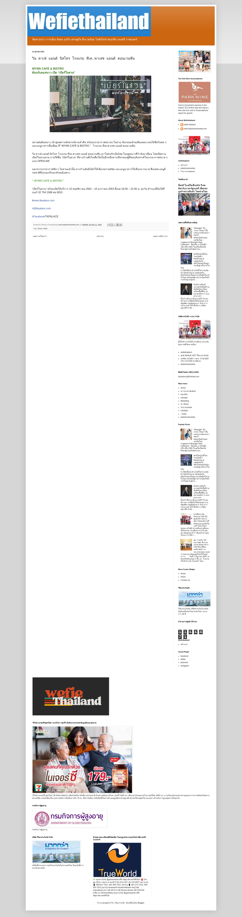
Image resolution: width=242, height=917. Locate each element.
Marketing (185, 401)
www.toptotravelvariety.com (195, 129)
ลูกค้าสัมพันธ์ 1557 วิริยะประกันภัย (195, 355)
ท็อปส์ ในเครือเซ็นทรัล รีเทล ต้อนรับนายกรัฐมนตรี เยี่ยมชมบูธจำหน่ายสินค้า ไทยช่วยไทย (192, 188)
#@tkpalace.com (41, 208)
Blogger (141, 903)
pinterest (184, 662)
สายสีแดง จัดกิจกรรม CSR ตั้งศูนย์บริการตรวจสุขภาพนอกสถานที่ (201, 517)
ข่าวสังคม (185, 404)
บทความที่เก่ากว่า (160, 236)
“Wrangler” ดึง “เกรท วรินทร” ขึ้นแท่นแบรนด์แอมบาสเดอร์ (201, 231)
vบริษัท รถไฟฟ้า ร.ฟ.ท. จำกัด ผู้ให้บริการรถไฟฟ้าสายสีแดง (195, 360)
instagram (185, 666)
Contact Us (185, 580)
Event (40, 228)
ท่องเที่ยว (184, 394)
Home (183, 388)
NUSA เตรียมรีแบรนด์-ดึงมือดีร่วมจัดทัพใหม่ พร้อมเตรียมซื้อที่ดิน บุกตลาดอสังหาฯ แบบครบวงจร (201, 290)
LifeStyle (184, 410)
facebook (184, 656)
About (183, 577)
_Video (183, 414)
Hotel (45, 228)
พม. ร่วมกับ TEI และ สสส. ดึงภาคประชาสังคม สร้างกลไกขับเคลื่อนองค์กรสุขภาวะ (201, 544)
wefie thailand (189, 124)
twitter (183, 659)
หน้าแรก (100, 236)
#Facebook (38, 216)
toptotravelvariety (188, 168)
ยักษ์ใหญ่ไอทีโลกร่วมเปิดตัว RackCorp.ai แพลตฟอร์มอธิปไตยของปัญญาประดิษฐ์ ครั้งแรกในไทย (195, 261)
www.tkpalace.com (44, 200)
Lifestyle (184, 398)
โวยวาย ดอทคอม (188, 171)
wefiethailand (186, 352)
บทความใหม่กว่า (40, 236)
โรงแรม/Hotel (186, 407)
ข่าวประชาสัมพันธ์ (188, 391)
